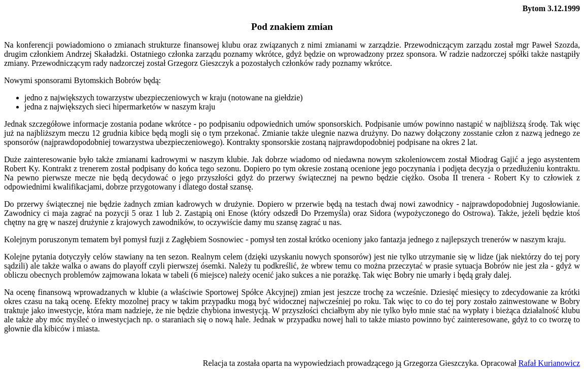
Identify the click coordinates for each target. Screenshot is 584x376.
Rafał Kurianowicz (549, 363)
